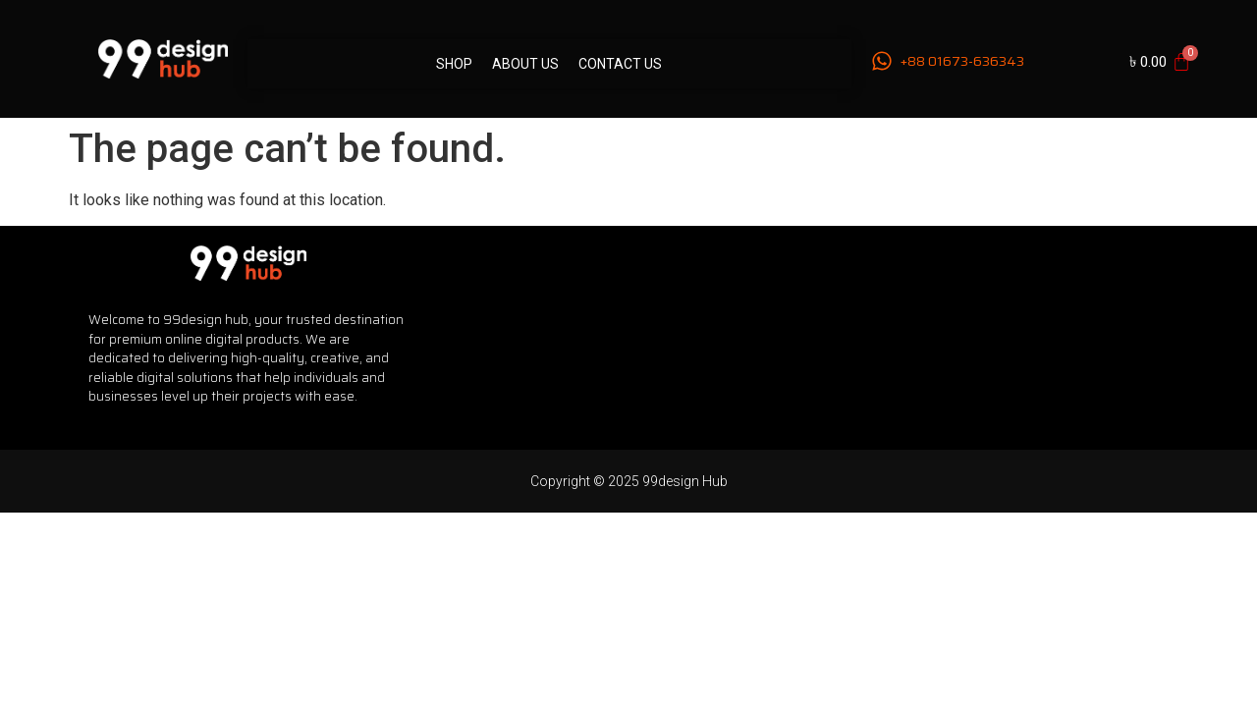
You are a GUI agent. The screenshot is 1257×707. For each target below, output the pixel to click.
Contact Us (620, 64)
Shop (454, 64)
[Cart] (1160, 61)
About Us (525, 64)
